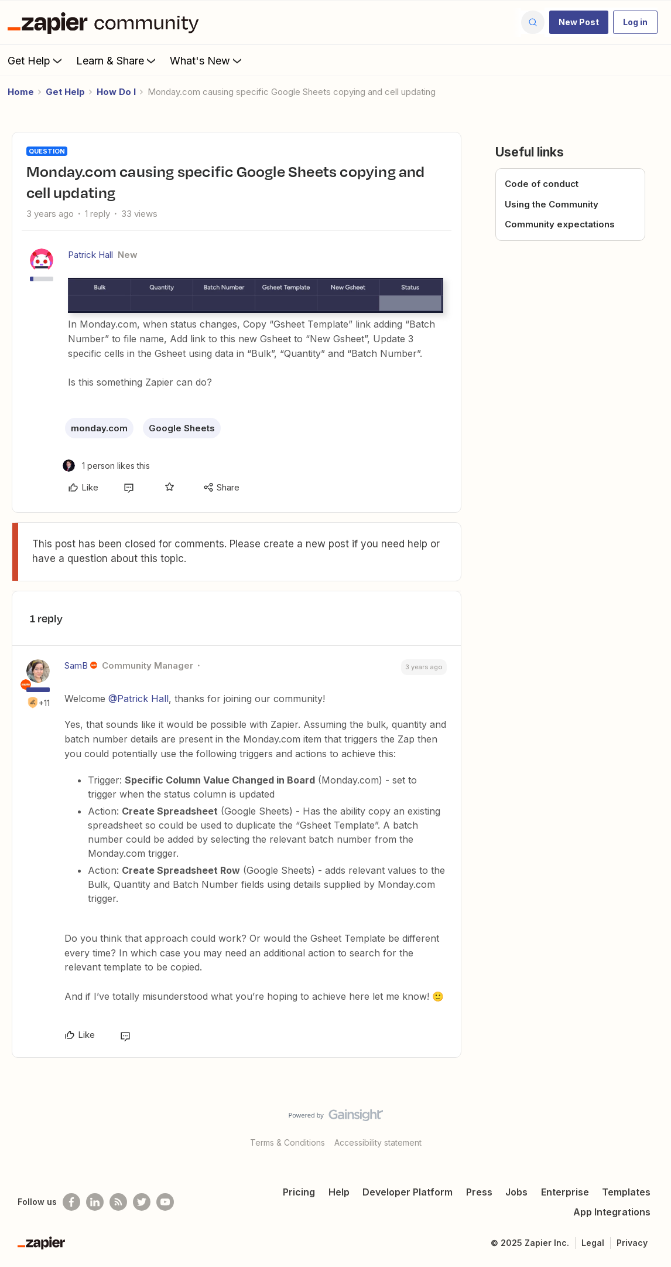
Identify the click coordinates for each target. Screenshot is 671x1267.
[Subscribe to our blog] (118, 1202)
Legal (592, 1243)
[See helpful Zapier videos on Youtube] (165, 1202)
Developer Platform (407, 1192)
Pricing (299, 1192)
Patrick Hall (90, 254)
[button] (578, 22)
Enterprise (565, 1192)
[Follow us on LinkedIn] (95, 1202)
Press (479, 1192)
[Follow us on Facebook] (71, 1202)
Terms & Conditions (287, 1142)
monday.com (99, 428)
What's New (207, 60)
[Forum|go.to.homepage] (106, 22)
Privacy (632, 1243)
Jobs (516, 1192)
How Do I (116, 91)
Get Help (36, 60)
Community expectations (560, 224)
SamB (76, 665)
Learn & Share (117, 60)
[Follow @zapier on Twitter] (141, 1202)
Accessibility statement (378, 1142)
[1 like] (106, 465)
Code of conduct (541, 183)
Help (339, 1192)
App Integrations (612, 1212)
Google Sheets (182, 428)
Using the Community (551, 204)
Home (21, 91)
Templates (626, 1192)
